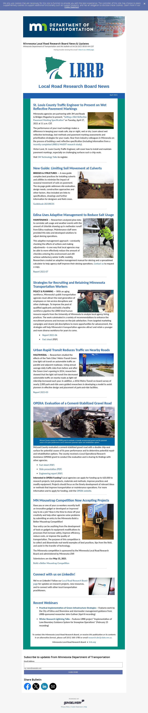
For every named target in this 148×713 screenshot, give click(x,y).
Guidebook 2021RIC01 (43, 203)
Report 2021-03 (40, 392)
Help (85, 707)
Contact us (99, 263)
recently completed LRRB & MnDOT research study (57, 144)
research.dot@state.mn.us (100, 637)
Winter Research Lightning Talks (54, 619)
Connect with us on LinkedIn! (54, 574)
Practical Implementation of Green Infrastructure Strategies (67, 607)
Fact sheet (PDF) (47, 465)
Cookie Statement (71, 7)
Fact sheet (47, 339)
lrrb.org (92, 642)
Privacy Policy (65, 707)
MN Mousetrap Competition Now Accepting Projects (71, 500)
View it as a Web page (86, 50)
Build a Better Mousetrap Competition (51, 563)
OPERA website (84, 490)
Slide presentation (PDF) (50, 469)
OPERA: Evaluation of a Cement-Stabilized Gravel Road (72, 403)
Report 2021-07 (40, 271)
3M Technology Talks (47, 157)
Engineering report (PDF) (51, 473)
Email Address (29, 661)
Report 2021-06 (49, 335)
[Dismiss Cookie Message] (144, 3)
